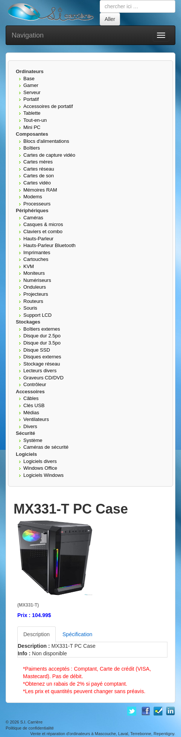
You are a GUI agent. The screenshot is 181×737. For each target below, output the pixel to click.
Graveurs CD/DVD (43, 377)
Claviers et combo (42, 231)
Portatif (31, 99)
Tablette (32, 113)
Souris (30, 308)
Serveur (32, 92)
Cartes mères (38, 162)
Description (36, 634)
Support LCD (37, 315)
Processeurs (36, 204)
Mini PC (32, 127)
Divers (30, 426)
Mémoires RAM (40, 190)
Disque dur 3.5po (42, 343)
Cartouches (35, 259)
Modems (32, 196)
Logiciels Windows (43, 475)
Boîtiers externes (41, 329)
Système (33, 440)
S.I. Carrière (31, 722)
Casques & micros (43, 224)
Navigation (28, 35)
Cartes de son (38, 175)
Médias (31, 412)
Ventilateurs (36, 419)
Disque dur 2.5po (42, 336)
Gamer (30, 85)
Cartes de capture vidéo (49, 155)
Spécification (77, 634)
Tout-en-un (35, 120)
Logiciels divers (40, 461)
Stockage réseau (41, 364)
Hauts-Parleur (38, 238)
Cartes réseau (38, 169)
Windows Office (40, 468)
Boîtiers (31, 148)
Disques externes (42, 357)
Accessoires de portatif (48, 106)
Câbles (30, 398)
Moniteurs (34, 273)
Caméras (33, 217)
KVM (28, 266)
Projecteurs (35, 294)
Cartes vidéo (37, 183)
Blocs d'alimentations (46, 141)
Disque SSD (36, 350)
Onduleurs (34, 287)
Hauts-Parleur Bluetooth (49, 245)
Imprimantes (36, 252)
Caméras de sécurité (45, 447)
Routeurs (33, 301)
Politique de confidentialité (30, 728)
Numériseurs (37, 280)
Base (29, 78)
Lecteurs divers (39, 370)
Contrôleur (34, 384)
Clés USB (33, 405)
